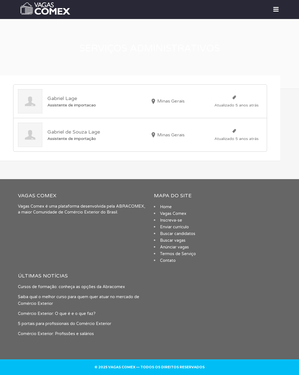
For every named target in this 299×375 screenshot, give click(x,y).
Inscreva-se (171, 220)
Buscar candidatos (177, 233)
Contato (168, 260)
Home (166, 207)
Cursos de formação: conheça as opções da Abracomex (71, 286)
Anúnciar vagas (174, 247)
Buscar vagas (173, 240)
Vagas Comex (173, 213)
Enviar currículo (174, 227)
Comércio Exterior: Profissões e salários (56, 333)
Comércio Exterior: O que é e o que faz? (57, 313)
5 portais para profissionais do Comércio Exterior (64, 323)
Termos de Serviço (178, 253)
